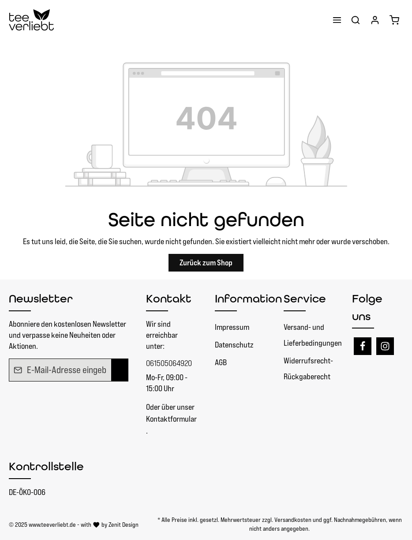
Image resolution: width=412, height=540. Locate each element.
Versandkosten (292, 519)
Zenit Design (124, 524)
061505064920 (169, 363)
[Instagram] (385, 346)
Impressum (232, 327)
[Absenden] (119, 370)
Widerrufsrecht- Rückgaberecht (308, 368)
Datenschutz (234, 344)
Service (305, 298)
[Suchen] (355, 20)
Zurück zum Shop (206, 262)
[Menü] (337, 20)
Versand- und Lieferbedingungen (313, 334)
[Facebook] (362, 346)
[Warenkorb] (394, 20)
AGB (221, 362)
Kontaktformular (171, 418)
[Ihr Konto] (375, 20)
